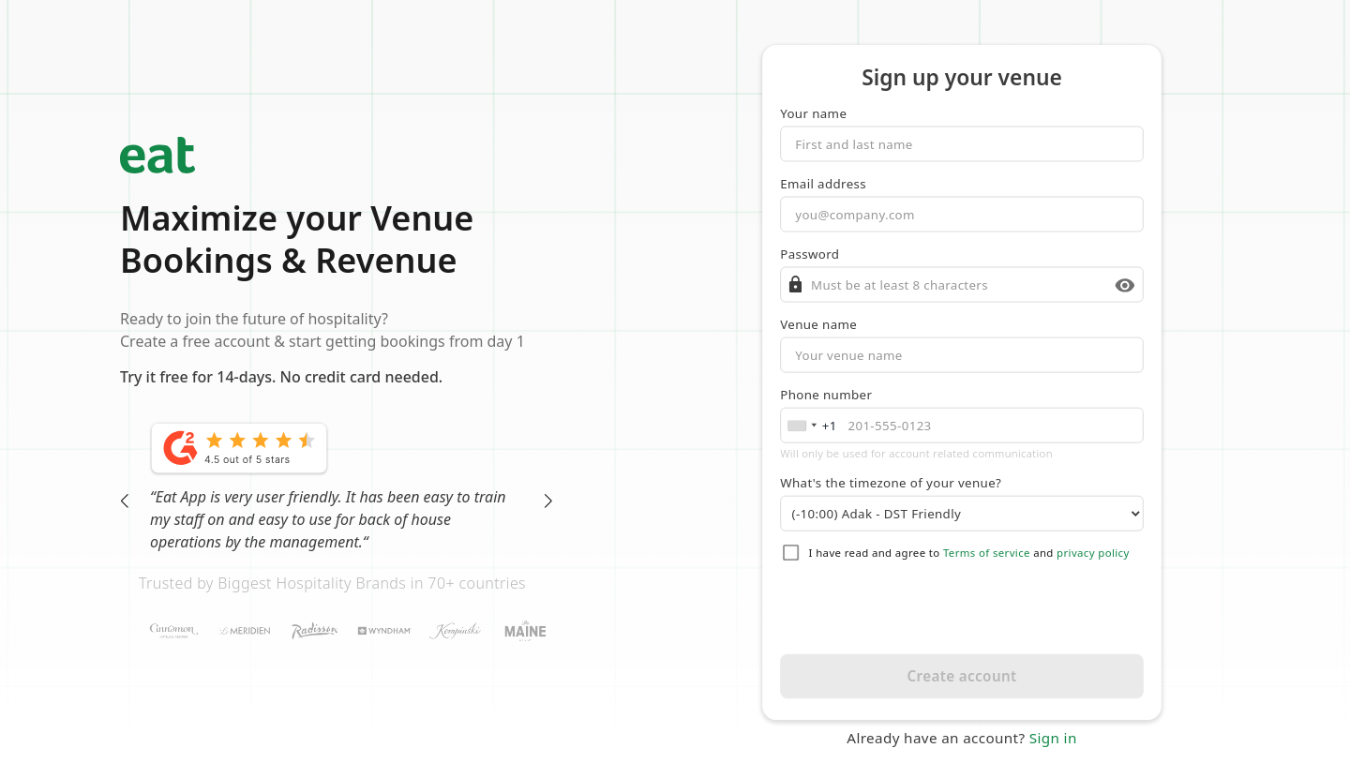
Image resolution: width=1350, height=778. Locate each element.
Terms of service (986, 553)
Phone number (826, 394)
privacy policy (1093, 553)
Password (809, 254)
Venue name (818, 324)
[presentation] (962, 608)
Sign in (1053, 738)
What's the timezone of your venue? (890, 482)
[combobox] (811, 425)
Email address (823, 183)
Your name (813, 113)
